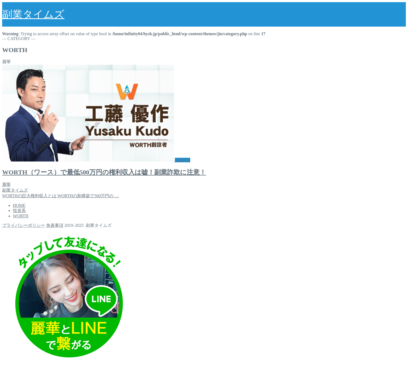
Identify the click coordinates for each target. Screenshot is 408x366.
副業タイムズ (33, 14)
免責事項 (54, 225)
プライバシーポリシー (23, 225)
